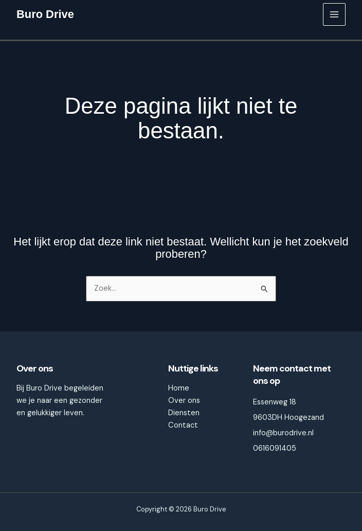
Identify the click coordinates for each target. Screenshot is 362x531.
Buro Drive (45, 14)
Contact (183, 425)
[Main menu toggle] (334, 14)
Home (178, 388)
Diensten (184, 413)
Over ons (184, 400)
